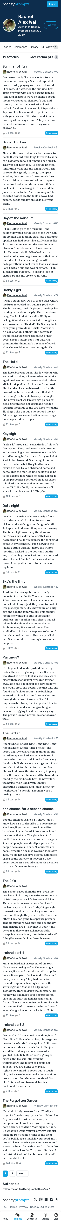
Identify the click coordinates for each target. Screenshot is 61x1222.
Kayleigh (9, 434)
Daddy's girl (12, 290)
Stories (45, 1218)
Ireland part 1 (13, 953)
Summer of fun (15, 66)
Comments (20, 47)
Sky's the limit (14, 581)
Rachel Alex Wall (17, 71)
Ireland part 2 (13, 1025)
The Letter (11, 733)
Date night (11, 506)
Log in (52, 4)
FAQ (5, 1207)
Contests (32, 1218)
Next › (22, 1173)
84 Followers (48, 47)
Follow (51, 25)
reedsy (16, 1200)
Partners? (11, 657)
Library (34, 47)
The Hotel (10, 362)
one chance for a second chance (28, 809)
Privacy (23, 1207)
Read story (51, 133)
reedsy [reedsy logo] (16, 4)
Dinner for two (14, 142)
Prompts (17, 1218)
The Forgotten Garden (20, 1100)
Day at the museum (18, 218)
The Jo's (9, 881)
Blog (56, 1218)
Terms (13, 1207)
